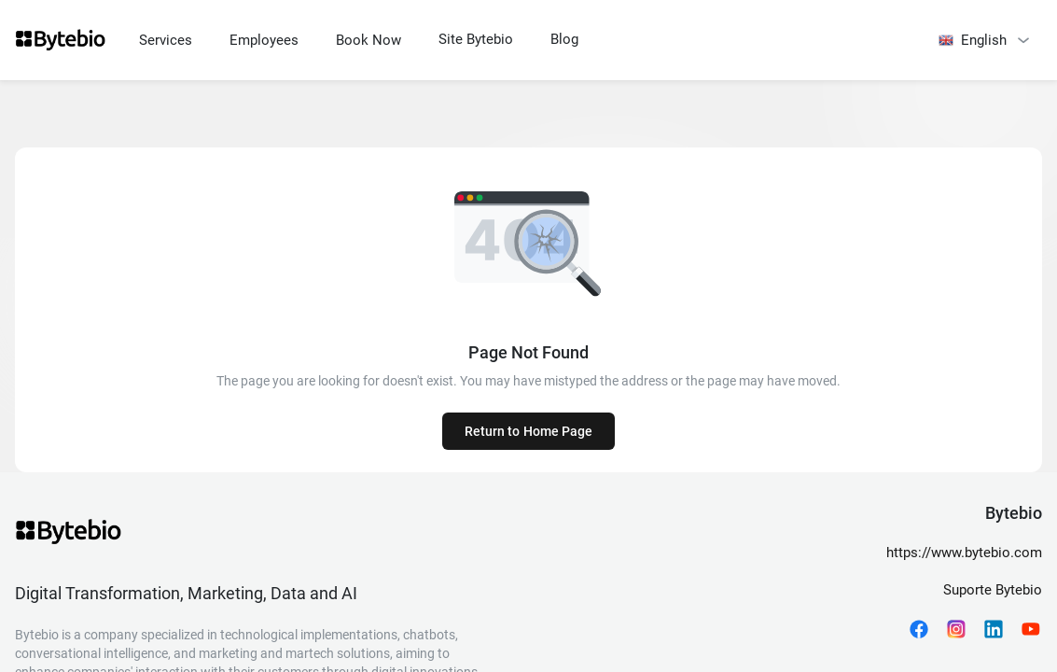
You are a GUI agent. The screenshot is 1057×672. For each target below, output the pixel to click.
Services (165, 40)
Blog (564, 39)
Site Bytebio (475, 39)
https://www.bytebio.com (964, 552)
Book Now (368, 40)
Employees (264, 40)
